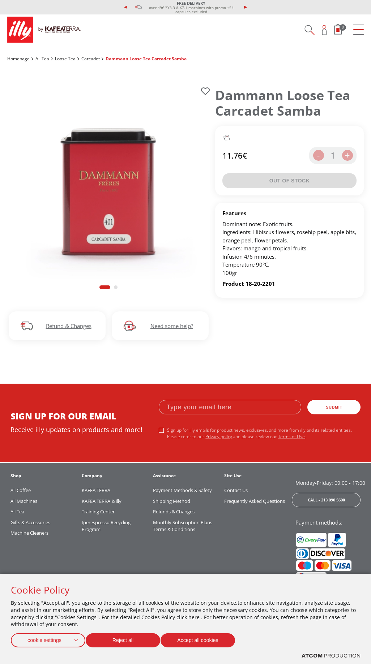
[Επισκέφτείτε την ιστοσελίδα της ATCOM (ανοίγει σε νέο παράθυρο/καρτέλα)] (331, 656)
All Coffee (20, 490)
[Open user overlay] (324, 29)
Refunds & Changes (174, 511)
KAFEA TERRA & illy (101, 501)
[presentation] (125, 7)
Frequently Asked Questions (254, 501)
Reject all (126, 639)
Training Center (98, 511)
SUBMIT (334, 407)
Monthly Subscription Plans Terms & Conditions (182, 526)
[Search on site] (309, 29)
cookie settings (44, 639)
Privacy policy (218, 437)
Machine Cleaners (29, 533)
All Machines (23, 501)
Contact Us (236, 490)
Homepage (18, 59)
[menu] (358, 30)
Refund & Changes (68, 325)
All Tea (42, 59)
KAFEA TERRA (96, 490)
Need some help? (171, 325)
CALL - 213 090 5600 (326, 500)
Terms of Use (291, 437)
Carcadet (90, 59)
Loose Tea (65, 59)
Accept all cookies (204, 639)
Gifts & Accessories (30, 522)
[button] (104, 287)
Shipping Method (171, 501)
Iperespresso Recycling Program (106, 526)
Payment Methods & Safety (182, 490)
